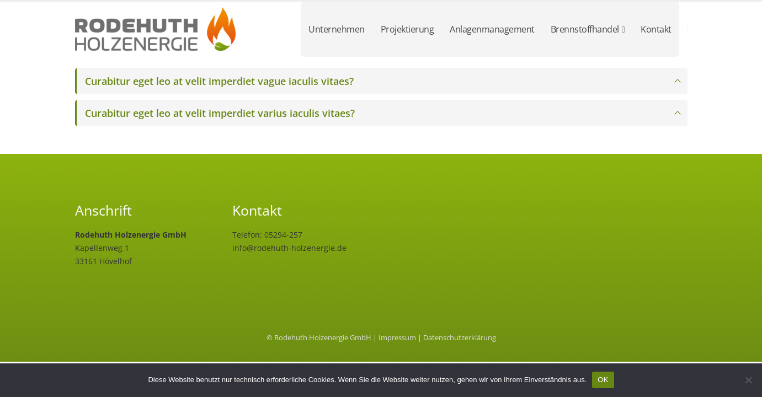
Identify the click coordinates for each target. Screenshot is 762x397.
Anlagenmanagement (492, 29)
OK (603, 379)
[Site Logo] (158, 29)
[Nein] (748, 379)
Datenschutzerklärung (459, 337)
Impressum (397, 337)
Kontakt (656, 29)
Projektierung (407, 29)
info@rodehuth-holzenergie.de (289, 248)
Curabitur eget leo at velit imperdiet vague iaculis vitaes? (219, 81)
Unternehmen (336, 29)
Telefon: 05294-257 (267, 234)
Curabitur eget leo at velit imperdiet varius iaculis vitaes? (220, 113)
